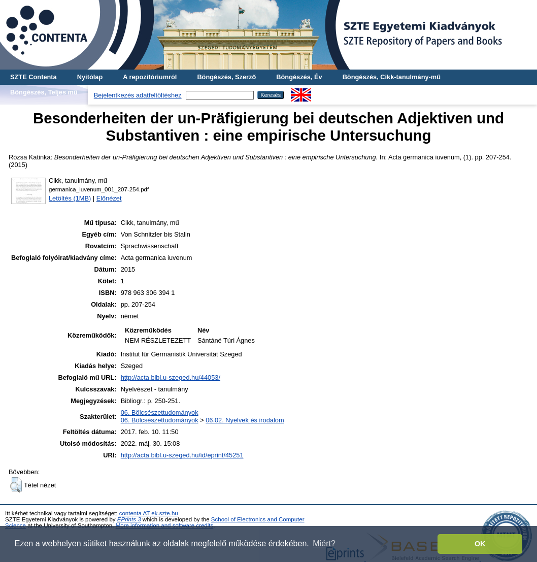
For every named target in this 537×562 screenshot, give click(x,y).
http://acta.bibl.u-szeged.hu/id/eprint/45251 (182, 455)
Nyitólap (90, 77)
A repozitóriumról (150, 77)
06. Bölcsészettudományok (159, 412)
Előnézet (109, 198)
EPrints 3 (129, 519)
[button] (16, 484)
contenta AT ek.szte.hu (148, 513)
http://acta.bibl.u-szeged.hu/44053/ (170, 377)
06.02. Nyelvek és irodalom (245, 420)
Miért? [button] (324, 543)
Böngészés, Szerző (226, 77)
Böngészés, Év (299, 77)
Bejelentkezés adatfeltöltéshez (138, 95)
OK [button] (480, 544)
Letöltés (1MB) (70, 198)
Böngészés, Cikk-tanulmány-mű (392, 77)
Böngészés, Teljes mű (44, 92)
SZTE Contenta (33, 77)
